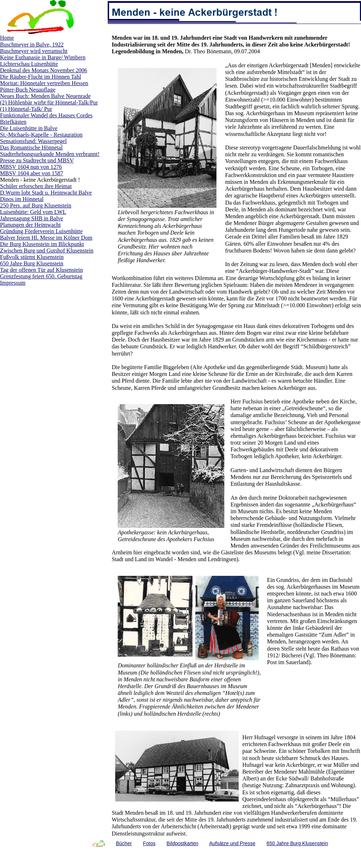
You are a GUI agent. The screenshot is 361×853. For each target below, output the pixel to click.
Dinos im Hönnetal (22, 199)
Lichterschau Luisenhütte (29, 64)
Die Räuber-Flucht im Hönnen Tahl (40, 77)
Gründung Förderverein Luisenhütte (41, 231)
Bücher (124, 843)
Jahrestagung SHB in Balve (31, 218)
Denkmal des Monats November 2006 (43, 70)
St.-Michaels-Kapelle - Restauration (41, 135)
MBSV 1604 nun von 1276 (31, 167)
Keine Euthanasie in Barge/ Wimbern (43, 57)
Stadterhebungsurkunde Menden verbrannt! (49, 154)
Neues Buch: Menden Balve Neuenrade (45, 96)
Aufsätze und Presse (232, 843)
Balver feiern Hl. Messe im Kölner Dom (46, 238)
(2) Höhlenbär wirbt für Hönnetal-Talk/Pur (49, 102)
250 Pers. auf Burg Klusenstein (35, 205)
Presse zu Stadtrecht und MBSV (37, 160)
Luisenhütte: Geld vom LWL (33, 212)
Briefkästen (13, 122)
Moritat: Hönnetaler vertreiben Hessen (44, 83)
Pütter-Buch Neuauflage (27, 90)
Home (7, 38)
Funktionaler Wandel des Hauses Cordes (46, 115)
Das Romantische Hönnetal (31, 147)
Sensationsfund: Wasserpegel (33, 141)
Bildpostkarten (183, 843)
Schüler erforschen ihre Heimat (36, 186)
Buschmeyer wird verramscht (33, 51)
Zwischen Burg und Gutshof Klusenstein (46, 250)
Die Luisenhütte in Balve (28, 128)
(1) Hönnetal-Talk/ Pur (26, 109)
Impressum (12, 283)
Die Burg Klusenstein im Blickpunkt (42, 244)
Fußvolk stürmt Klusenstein (32, 257)
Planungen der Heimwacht (30, 225)
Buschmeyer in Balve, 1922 (32, 44)
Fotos (149, 843)
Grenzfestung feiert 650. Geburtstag (41, 276)
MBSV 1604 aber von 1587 (31, 173)
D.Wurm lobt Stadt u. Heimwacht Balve (46, 193)
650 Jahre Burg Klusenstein (31, 263)
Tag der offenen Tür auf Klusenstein (41, 270)
